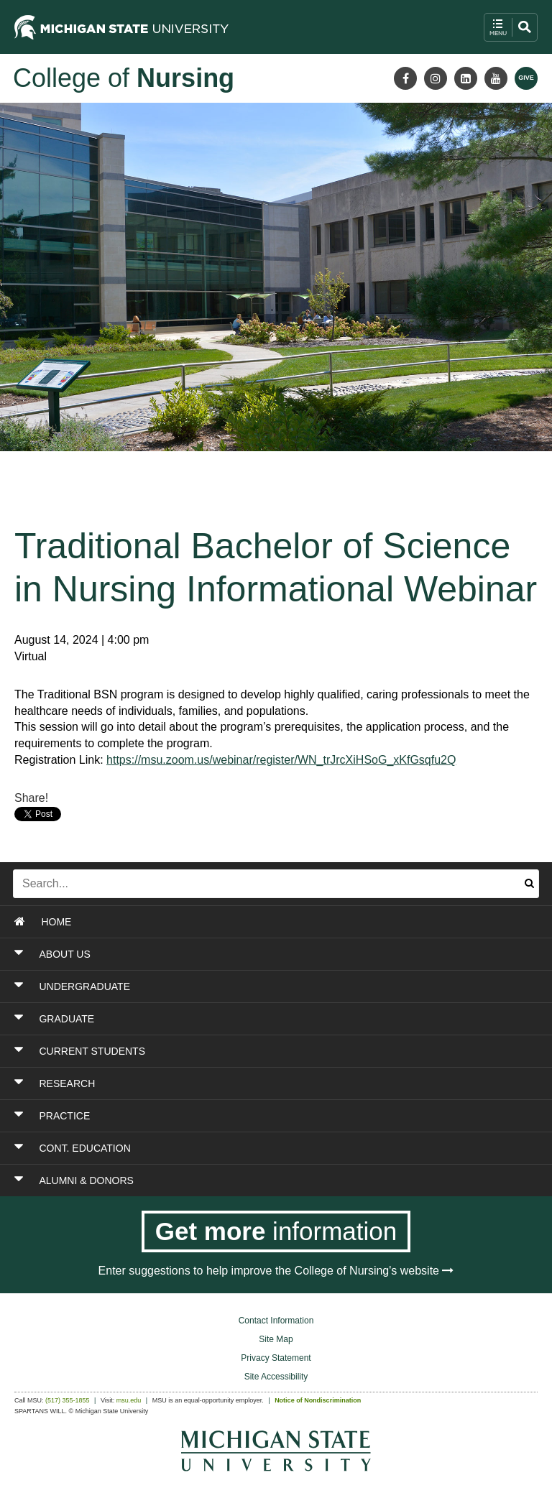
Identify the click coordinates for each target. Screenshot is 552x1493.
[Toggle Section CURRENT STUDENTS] (229, 1051)
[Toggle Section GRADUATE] (229, 1019)
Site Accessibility (276, 1377)
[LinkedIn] (465, 78)
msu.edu (129, 1400)
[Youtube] (495, 78)
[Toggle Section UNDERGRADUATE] (229, 986)
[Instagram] (435, 78)
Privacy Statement (275, 1358)
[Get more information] (276, 1231)
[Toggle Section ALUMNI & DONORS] (229, 1180)
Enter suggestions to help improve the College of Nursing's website (276, 1271)
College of (123, 78)
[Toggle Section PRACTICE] (229, 1116)
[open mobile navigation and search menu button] (511, 27)
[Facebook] (405, 78)
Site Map (276, 1339)
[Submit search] (529, 883)
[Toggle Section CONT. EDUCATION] (229, 1148)
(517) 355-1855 (67, 1400)
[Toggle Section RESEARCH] (229, 1083)
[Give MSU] (526, 78)
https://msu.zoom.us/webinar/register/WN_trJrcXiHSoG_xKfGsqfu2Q (281, 760)
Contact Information (276, 1321)
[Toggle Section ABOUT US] (229, 954)
